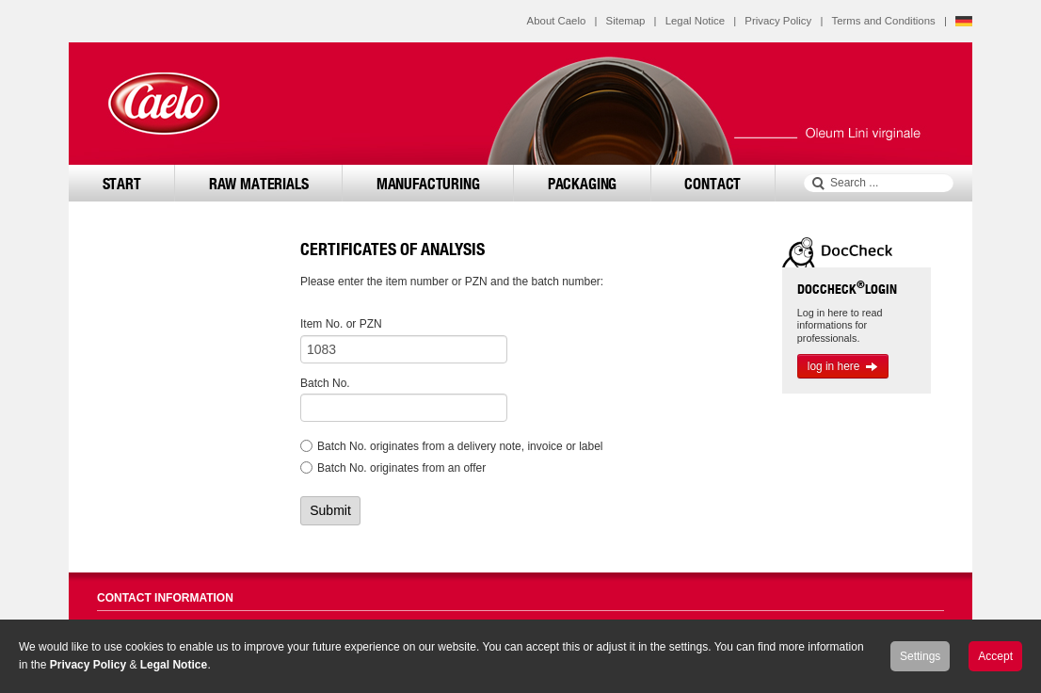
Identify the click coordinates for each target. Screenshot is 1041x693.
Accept (995, 656)
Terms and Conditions (884, 20)
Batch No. (325, 383)
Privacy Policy (778, 20)
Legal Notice (695, 20)
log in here (843, 366)
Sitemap (626, 20)
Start (122, 183)
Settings (920, 656)
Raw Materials (259, 183)
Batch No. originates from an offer (401, 468)
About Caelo (556, 20)
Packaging (582, 183)
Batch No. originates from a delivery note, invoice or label (460, 446)
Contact (712, 183)
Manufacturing (428, 183)
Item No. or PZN (341, 323)
